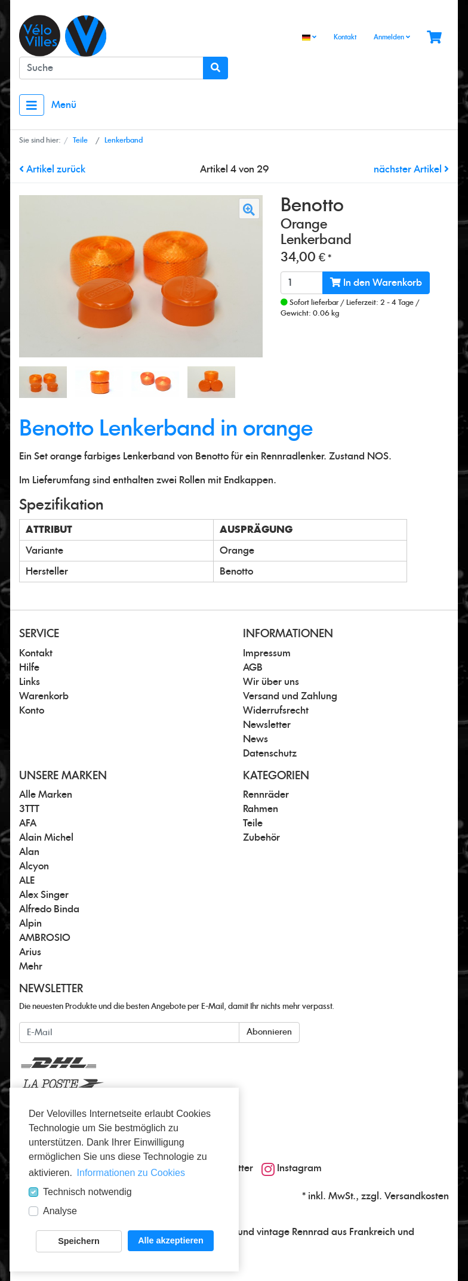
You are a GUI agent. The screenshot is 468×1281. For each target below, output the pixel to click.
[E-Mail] (129, 1032)
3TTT (29, 809)
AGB (253, 667)
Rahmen (260, 809)
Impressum (267, 653)
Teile (253, 823)
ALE (27, 880)
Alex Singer (44, 895)
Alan (29, 852)
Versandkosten (416, 1196)
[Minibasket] (434, 38)
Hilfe (29, 667)
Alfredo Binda (49, 909)
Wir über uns (271, 682)
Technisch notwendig (87, 1192)
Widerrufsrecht (276, 710)
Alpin (30, 923)
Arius (30, 952)
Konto (31, 710)
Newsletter (267, 725)
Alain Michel (46, 837)
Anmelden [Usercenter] (392, 37)
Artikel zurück (52, 169)
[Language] (309, 38)
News (255, 739)
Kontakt (345, 37)
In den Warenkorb (376, 282)
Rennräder (266, 795)
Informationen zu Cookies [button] (131, 1173)
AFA (27, 823)
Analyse (60, 1211)
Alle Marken (45, 795)
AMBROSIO (44, 938)
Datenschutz (270, 753)
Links (29, 682)
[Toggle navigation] (31, 105)
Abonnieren (269, 1032)
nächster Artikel (411, 169)
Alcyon (34, 866)
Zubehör (261, 837)
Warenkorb (44, 696)
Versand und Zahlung (290, 696)
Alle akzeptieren (171, 1240)
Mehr (30, 966)
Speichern (79, 1241)
